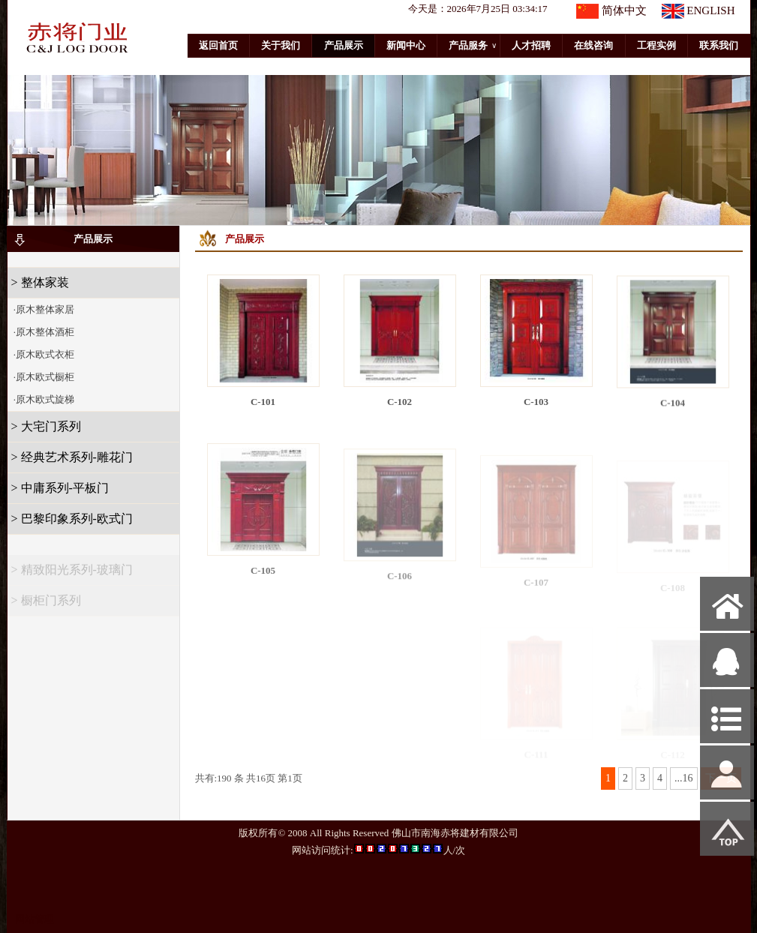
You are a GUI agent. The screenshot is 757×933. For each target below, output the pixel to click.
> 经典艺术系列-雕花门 (72, 457)
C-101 (263, 401)
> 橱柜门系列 (46, 604)
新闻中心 (405, 45)
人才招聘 (531, 45)
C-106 (399, 583)
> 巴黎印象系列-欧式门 (72, 518)
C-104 (672, 406)
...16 (683, 778)
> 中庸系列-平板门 (60, 488)
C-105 (263, 577)
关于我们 (280, 45)
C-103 (536, 403)
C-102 (399, 401)
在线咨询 (593, 45)
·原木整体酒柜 (43, 332)
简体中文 (624, 10)
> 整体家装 (40, 282)
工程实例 (656, 45)
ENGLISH (710, 10)
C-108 (672, 591)
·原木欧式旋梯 (43, 399)
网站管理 (34, 919)
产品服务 (473, 45)
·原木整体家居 (43, 309)
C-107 (536, 588)
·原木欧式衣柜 (43, 354)
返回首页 (218, 45)
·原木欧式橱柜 (43, 376)
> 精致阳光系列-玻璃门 (72, 574)
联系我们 (718, 45)
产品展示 (343, 45)
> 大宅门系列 (46, 426)
